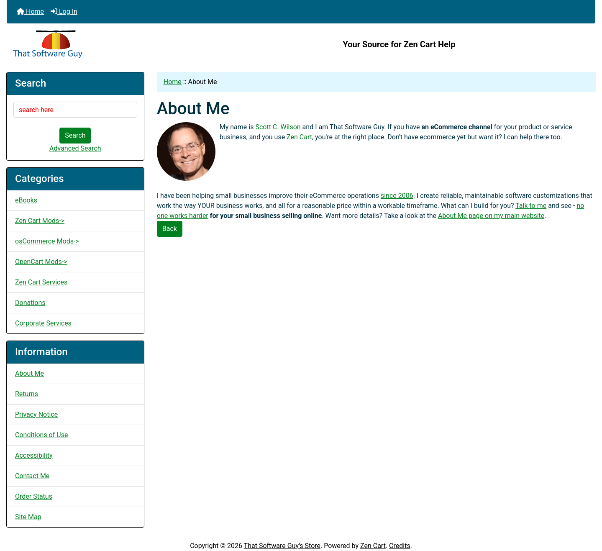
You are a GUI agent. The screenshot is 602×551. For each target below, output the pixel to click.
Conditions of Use (41, 435)
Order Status (33, 496)
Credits (399, 546)
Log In (64, 11)
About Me (29, 373)
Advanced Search (75, 148)
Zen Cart (299, 137)
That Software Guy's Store (282, 546)
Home (30, 11)
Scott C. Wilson (277, 127)
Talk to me (530, 206)
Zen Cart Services (41, 282)
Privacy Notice (36, 414)
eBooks (26, 200)
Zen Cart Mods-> (39, 221)
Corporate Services (43, 323)
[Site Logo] (105, 44)
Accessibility (34, 455)
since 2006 (397, 196)
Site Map (28, 517)
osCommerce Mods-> (47, 241)
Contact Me (32, 476)
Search (75, 135)
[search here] (75, 110)
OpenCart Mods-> (41, 262)
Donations (30, 303)
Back (169, 229)
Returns (26, 394)
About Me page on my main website (491, 216)
